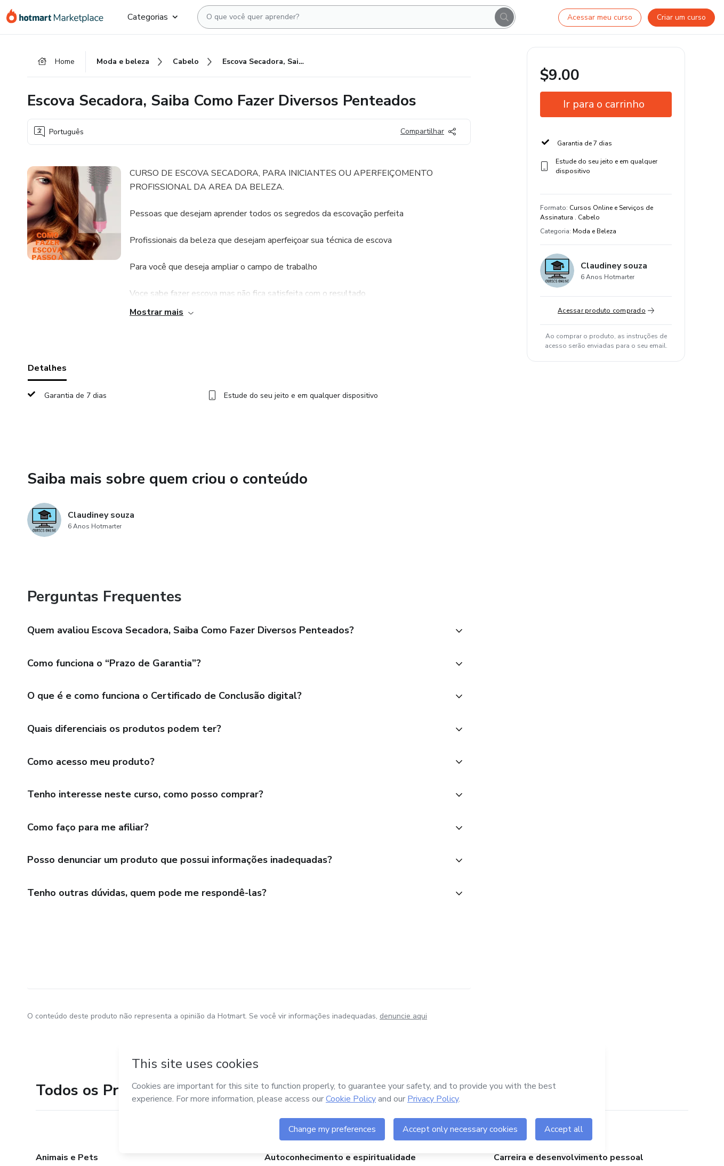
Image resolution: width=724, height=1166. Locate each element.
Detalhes (47, 368)
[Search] (504, 17)
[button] (237, 631)
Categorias (152, 17)
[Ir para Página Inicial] (58, 17)
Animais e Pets (67, 1157)
